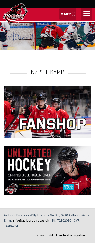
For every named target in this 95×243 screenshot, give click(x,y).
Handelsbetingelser (71, 235)
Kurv (67, 14)
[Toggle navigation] (86, 14)
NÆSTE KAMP (47, 72)
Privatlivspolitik (42, 235)
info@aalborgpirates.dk (31, 220)
